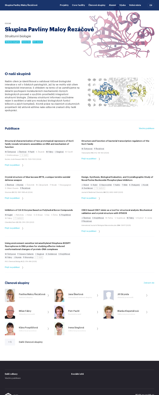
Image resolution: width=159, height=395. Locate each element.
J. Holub (28, 215)
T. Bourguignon (64, 185)
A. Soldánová (51, 254)
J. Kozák (145, 185)
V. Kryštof (140, 218)
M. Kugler (9, 215)
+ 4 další (24, 155)
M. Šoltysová (10, 152)
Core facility (78, 5)
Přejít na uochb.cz (145, 386)
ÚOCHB (8, 23)
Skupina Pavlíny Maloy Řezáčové (21, 5)
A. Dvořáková (87, 188)
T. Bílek (124, 185)
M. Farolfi (69, 152)
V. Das (47, 215)
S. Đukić (94, 185)
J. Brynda (19, 185)
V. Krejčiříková (98, 218)
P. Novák (53, 185)
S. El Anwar (38, 215)
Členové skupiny (96, 5)
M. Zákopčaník (42, 185)
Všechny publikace (146, 128)
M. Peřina (109, 218)
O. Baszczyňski (105, 185)
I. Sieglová (59, 152)
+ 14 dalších (99, 188)
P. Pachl (31, 152)
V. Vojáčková (120, 218)
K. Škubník (40, 152)
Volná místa (135, 5)
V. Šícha (54, 215)
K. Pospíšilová (65, 215)
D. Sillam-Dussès (12, 188)
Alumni (112, 5)
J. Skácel (85, 185)
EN (151, 5)
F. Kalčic (117, 185)
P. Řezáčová (99, 149)
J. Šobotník (29, 185)
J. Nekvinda (19, 215)
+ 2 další (38, 257)
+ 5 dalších (18, 218)
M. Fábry (49, 152)
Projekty (64, 5)
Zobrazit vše (149, 283)
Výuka (122, 5)
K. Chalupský (134, 185)
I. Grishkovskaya (12, 155)
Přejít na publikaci (14, 165)
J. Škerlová (21, 152)
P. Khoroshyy (28, 257)
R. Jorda (148, 218)
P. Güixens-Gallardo (25, 254)
